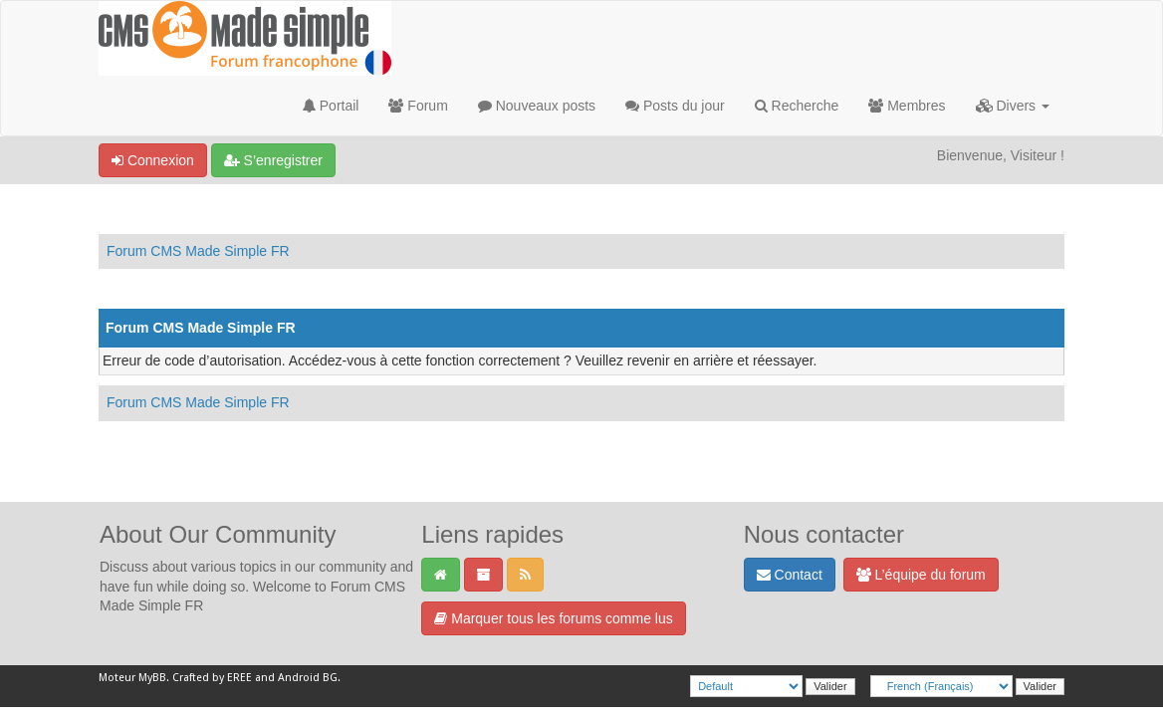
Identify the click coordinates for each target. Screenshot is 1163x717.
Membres (906, 106)
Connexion (153, 160)
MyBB (152, 677)
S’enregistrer (273, 160)
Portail (331, 106)
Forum (417, 106)
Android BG (308, 677)
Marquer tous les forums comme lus (553, 618)
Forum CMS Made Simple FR (198, 251)
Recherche (797, 106)
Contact (789, 575)
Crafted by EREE (212, 677)
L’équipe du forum (921, 575)
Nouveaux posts (536, 106)
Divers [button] (1012, 106)
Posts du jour (675, 106)
